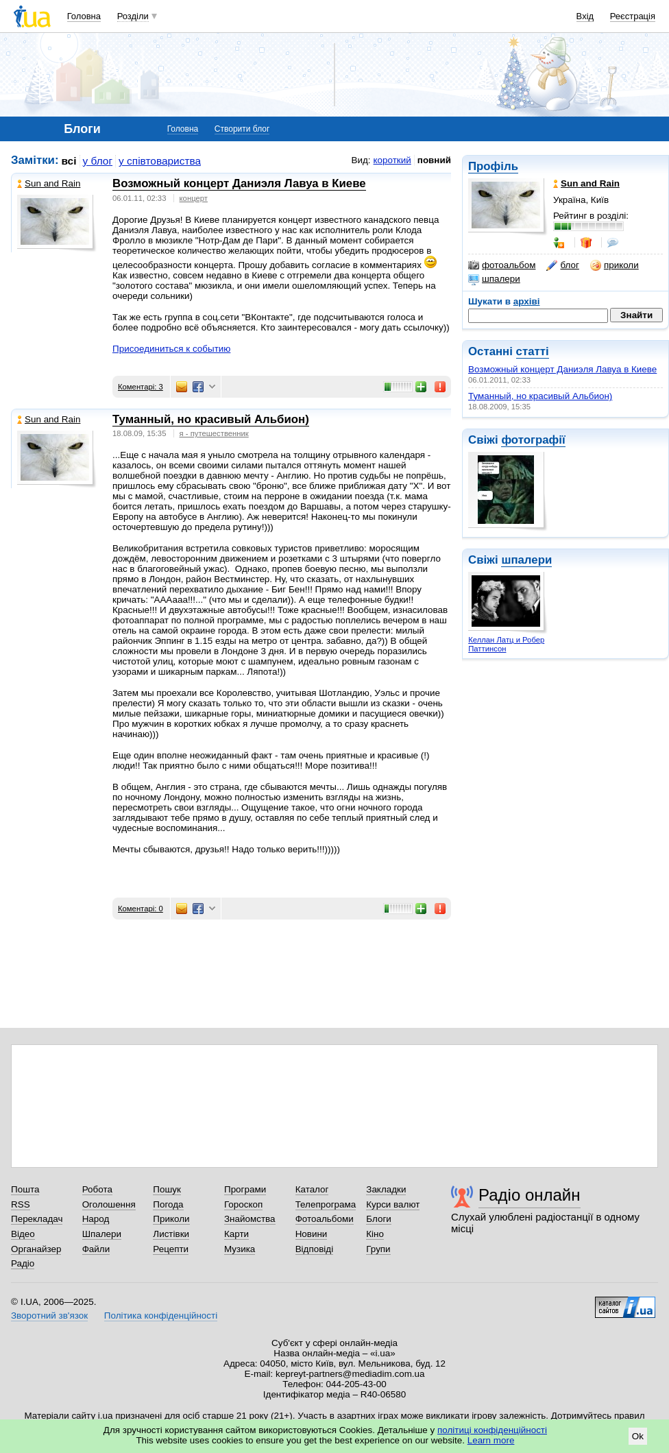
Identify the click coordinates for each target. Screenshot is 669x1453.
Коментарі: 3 (140, 387)
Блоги (378, 1219)
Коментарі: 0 (140, 908)
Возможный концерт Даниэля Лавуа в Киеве (562, 369)
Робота (97, 1189)
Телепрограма (325, 1204)
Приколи (171, 1219)
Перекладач (36, 1219)
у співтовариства (160, 161)
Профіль (493, 166)
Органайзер (36, 1249)
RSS (20, 1204)
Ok (638, 1436)
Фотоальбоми (324, 1219)
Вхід (585, 16)
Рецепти (170, 1249)
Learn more (491, 1440)
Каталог (312, 1189)
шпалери (494, 279)
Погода (168, 1204)
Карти (236, 1234)
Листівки (171, 1234)
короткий (392, 160)
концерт (194, 198)
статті (532, 351)
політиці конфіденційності (492, 1430)
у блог (98, 161)
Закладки (386, 1189)
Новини (311, 1234)
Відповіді (314, 1249)
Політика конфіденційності (160, 1315)
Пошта (25, 1189)
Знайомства (250, 1219)
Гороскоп (243, 1204)
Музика (239, 1249)
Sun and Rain (48, 183)
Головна (84, 16)
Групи (378, 1249)
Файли (96, 1249)
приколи (614, 265)
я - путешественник (214, 433)
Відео (23, 1234)
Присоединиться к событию (171, 349)
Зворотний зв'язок (49, 1315)
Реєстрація (632, 16)
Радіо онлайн (529, 1195)
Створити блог (242, 129)
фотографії (533, 439)
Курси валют (392, 1204)
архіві (526, 301)
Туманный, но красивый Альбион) (540, 396)
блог (562, 265)
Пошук (167, 1189)
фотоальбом (501, 265)
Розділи (133, 16)
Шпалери (101, 1234)
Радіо (22, 1263)
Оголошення (109, 1204)
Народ (96, 1219)
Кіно (375, 1234)
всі (69, 161)
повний (434, 160)
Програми (245, 1189)
